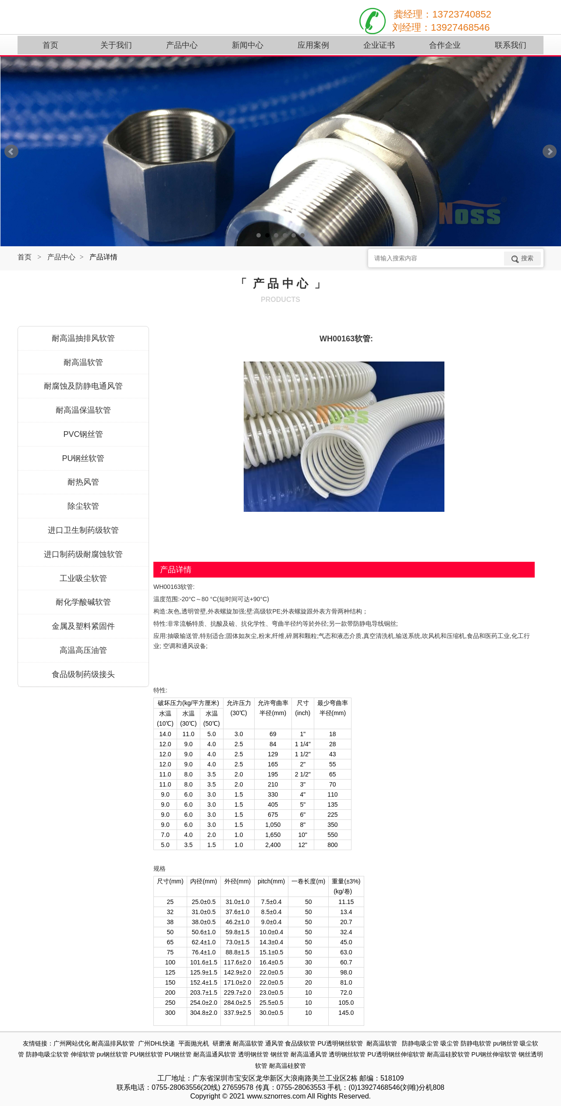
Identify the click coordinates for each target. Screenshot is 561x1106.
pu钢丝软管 (112, 1054)
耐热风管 (83, 482)
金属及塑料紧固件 (83, 626)
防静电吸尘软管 (47, 1054)
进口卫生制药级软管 (83, 530)
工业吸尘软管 (83, 578)
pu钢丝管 (505, 1043)
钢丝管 (279, 1054)
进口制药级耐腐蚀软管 (83, 554)
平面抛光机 (193, 1043)
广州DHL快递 (156, 1043)
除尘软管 (83, 506)
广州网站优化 (71, 1043)
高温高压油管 (83, 650)
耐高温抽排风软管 (83, 338)
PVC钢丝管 (83, 434)
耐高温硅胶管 (287, 1065)
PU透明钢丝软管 (339, 1043)
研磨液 (222, 1043)
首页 (25, 257)
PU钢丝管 (178, 1054)
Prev (11, 152)
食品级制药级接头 (83, 674)
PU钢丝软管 (83, 458)
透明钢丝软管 (347, 1054)
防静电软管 (476, 1043)
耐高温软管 (83, 362)
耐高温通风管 (309, 1054)
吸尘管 (449, 1043)
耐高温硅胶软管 (448, 1054)
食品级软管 (300, 1043)
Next (550, 152)
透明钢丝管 (253, 1054)
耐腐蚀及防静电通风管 (83, 386)
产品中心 (61, 257)
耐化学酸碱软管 (83, 602)
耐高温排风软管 (113, 1043)
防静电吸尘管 (420, 1043)
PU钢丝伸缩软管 (494, 1054)
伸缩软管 (83, 1054)
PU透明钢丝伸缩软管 (396, 1054)
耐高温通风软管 (214, 1054)
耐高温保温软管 (83, 410)
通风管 (274, 1043)
